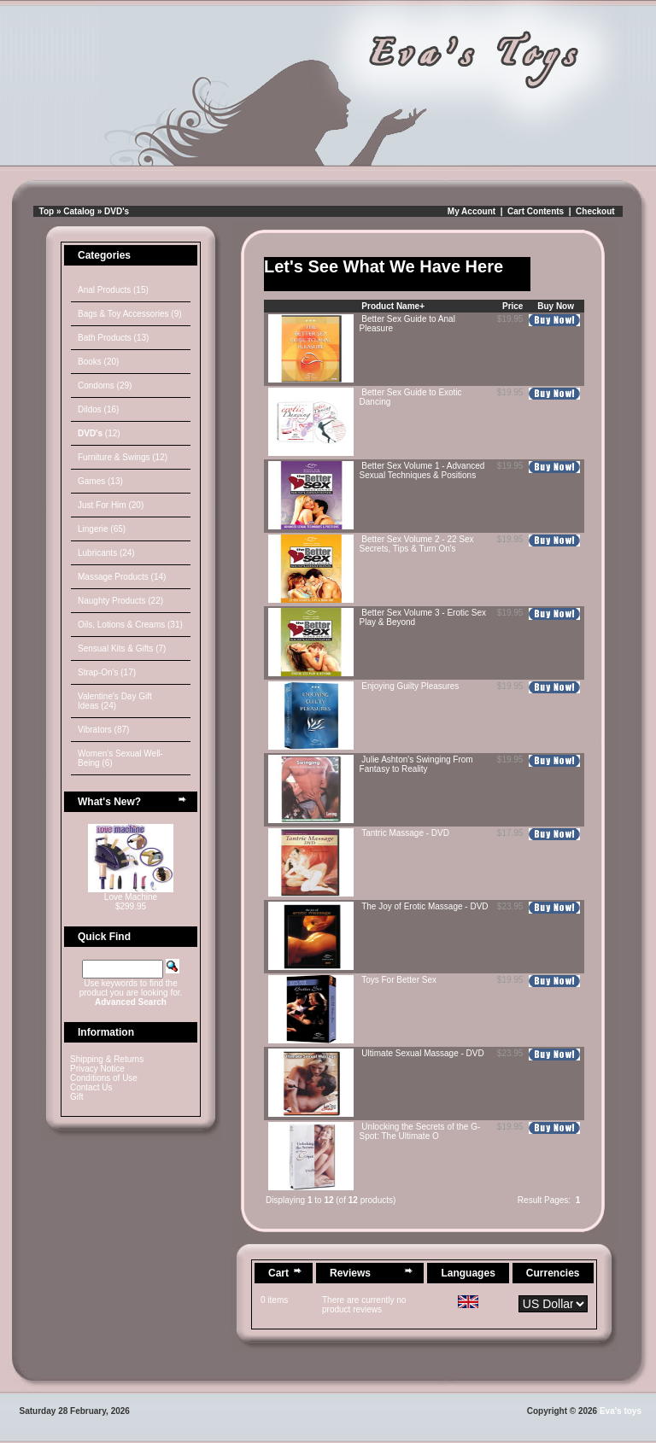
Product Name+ (393, 306)
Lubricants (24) (106, 553)
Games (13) (100, 481)
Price (512, 306)
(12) (99, 433)
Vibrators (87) (103, 729)
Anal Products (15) (113, 290)
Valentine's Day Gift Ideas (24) (115, 701)
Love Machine (130, 897)
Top (47, 211)
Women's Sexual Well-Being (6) (120, 758)
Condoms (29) (105, 385)
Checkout (595, 211)
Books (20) (98, 361)
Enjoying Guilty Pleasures (410, 686)
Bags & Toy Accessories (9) (130, 313)
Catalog (79, 211)
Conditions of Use (104, 1078)
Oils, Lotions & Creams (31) (130, 624)
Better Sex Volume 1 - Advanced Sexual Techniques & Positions (422, 470)
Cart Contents (535, 211)
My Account (471, 211)
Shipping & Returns (107, 1059)
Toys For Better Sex (398, 979)
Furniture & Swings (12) (122, 457)
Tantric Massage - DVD (405, 833)
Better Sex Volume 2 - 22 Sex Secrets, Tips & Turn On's (417, 544)
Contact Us (91, 1087)
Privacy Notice (97, 1068)
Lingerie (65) (102, 529)
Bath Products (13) (113, 337)
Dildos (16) (98, 409)
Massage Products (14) (122, 576)
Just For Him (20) (111, 505)
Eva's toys (620, 1411)
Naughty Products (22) (120, 600)
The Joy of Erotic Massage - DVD (424, 906)
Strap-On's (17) (107, 672)
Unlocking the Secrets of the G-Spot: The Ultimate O (420, 1131)
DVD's (116, 211)
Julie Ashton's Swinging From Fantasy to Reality (416, 764)
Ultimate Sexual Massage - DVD (422, 1053)
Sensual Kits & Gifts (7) (122, 648)
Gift (77, 1096)
